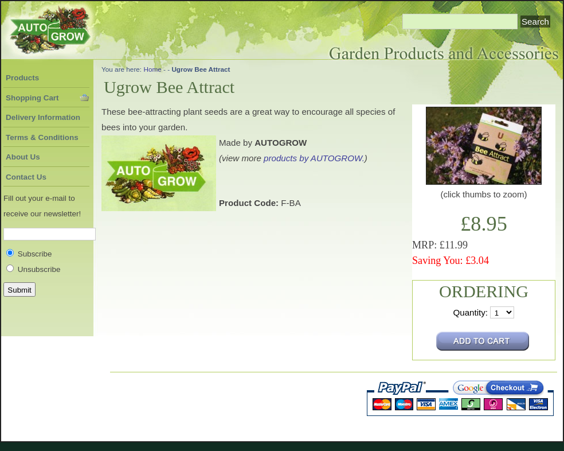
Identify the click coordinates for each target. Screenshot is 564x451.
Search (535, 21)
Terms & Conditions (42, 137)
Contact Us (26, 177)
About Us (23, 157)
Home (152, 69)
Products (22, 77)
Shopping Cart (32, 98)
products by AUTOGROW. (314, 158)
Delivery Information (43, 117)
